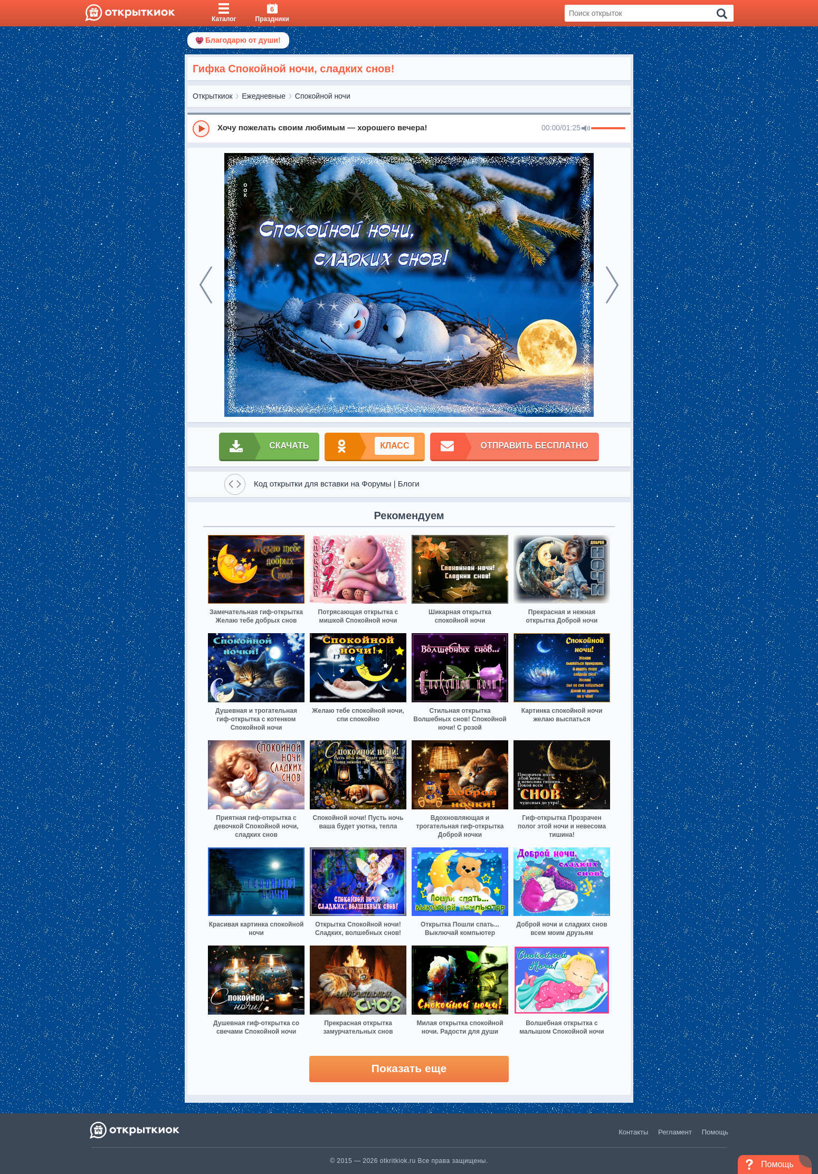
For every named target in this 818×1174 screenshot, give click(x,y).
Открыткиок (213, 96)
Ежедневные (264, 96)
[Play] (201, 128)
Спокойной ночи (322, 96)
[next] (612, 285)
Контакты (633, 1132)
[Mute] (586, 128)
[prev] (206, 285)
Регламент (675, 1132)
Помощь (715, 1132)
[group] (409, 128)
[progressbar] (608, 128)
